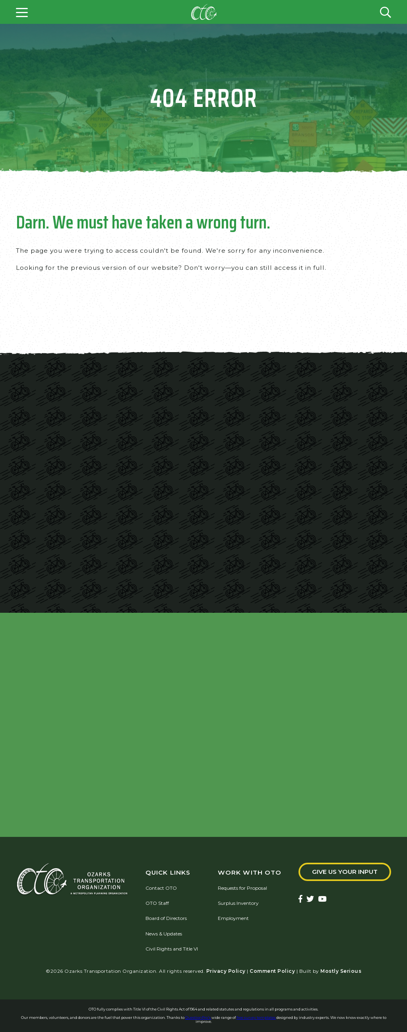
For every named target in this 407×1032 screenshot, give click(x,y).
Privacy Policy (226, 971)
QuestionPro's (198, 1017)
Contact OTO (161, 888)
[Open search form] (385, 12)
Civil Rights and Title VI (171, 949)
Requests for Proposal (242, 888)
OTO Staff (157, 903)
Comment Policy (272, 971)
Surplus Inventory (238, 903)
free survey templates (256, 1017)
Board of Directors (166, 919)
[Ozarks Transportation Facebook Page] (300, 899)
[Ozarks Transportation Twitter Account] (310, 899)
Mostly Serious (340, 971)
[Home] (204, 12)
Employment (233, 919)
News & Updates (163, 934)
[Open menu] (22, 12)
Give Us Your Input (345, 872)
